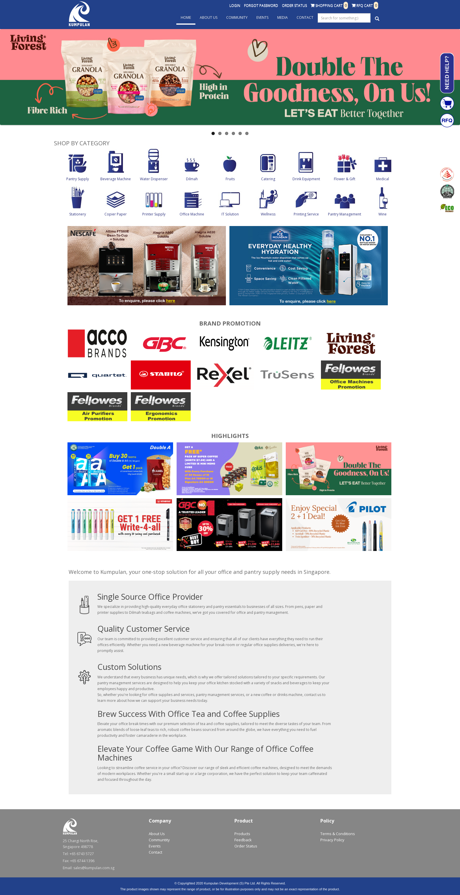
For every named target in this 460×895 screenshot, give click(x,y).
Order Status (294, 5)
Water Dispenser (154, 178)
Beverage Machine (115, 178)
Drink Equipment (306, 178)
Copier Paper (115, 214)
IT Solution (230, 214)
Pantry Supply (77, 178)
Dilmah (192, 178)
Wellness (268, 214)
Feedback (243, 839)
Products (242, 833)
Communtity (159, 839)
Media (282, 17)
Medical (382, 178)
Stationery (77, 214)
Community (237, 17)
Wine (382, 214)
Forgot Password (261, 5)
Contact (305, 17)
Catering (268, 178)
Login (234, 5)
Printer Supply (153, 214)
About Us (208, 17)
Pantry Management (344, 214)
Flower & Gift (344, 178)
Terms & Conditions (337, 833)
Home (186, 17)
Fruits (230, 178)
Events (262, 17)
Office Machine (192, 214)
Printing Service (306, 214)
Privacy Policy (332, 839)
